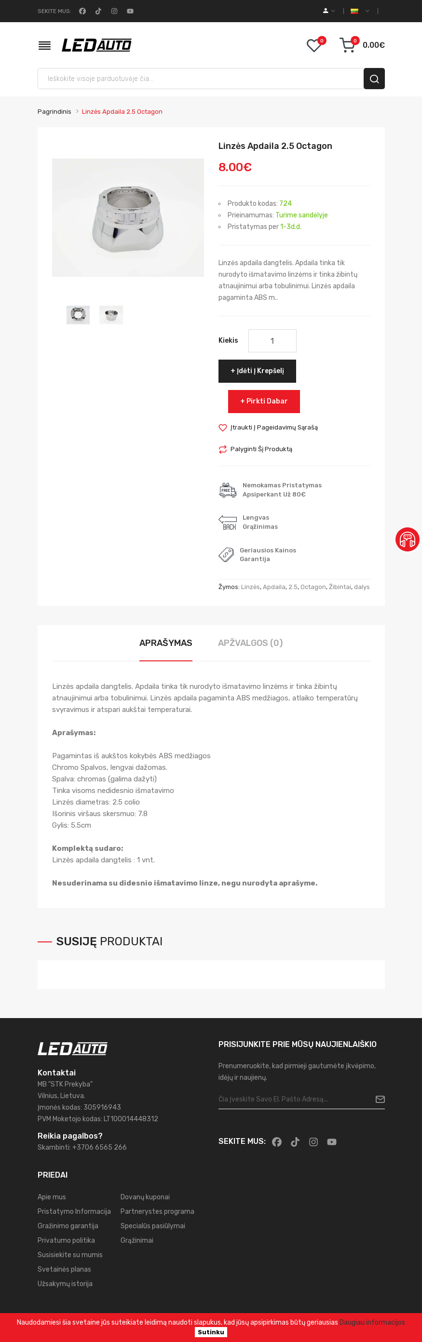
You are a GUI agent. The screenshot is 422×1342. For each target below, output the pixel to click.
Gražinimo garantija (68, 1226)
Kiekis (228, 340)
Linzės (250, 586)
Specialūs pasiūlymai (153, 1226)
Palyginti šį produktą (261, 449)
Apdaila (274, 586)
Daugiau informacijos (372, 1322)
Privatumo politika (66, 1240)
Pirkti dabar (267, 401)
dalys (362, 586)
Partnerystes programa (157, 1212)
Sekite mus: (54, 11)
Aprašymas (165, 643)
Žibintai (340, 586)
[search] (374, 78)
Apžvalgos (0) (250, 643)
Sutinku (211, 1332)
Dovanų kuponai (145, 1197)
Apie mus (52, 1197)
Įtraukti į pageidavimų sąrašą (274, 427)
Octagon (313, 586)
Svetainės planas (64, 1269)
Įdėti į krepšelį (260, 371)
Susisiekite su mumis (70, 1255)
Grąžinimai (137, 1240)
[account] (329, 11)
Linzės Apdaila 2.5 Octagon (122, 111)
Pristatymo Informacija (74, 1212)
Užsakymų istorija (65, 1284)
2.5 (293, 586)
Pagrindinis (54, 111)
